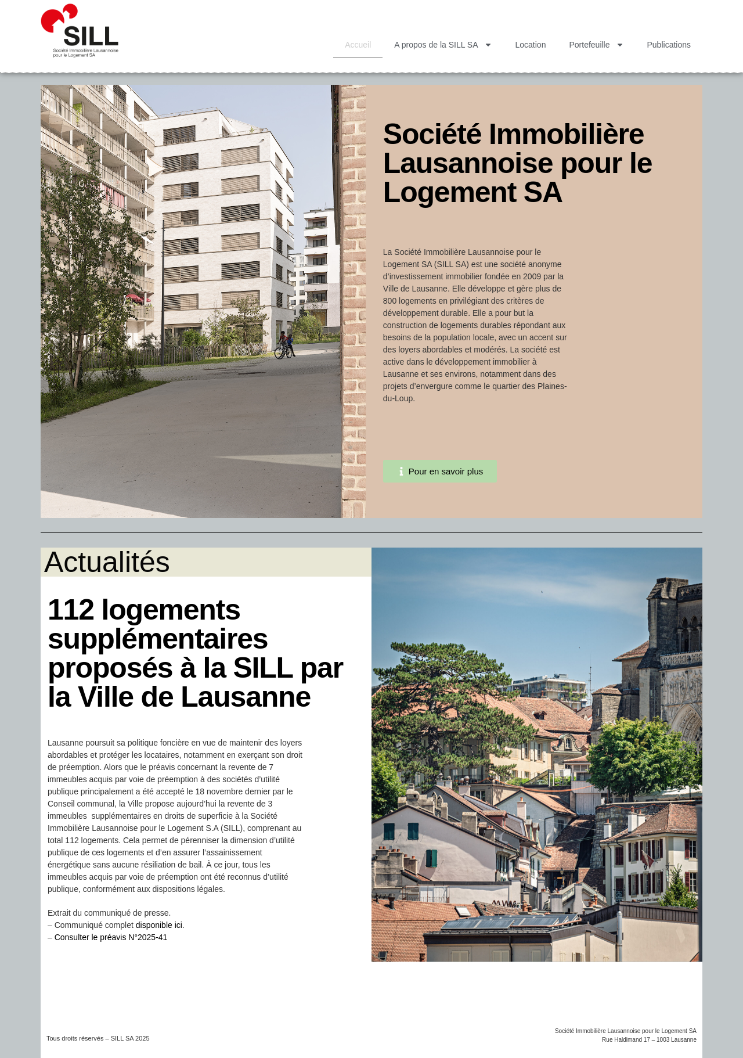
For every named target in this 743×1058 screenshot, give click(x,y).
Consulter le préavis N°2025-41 (111, 937)
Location (530, 44)
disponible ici (159, 925)
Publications (669, 44)
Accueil (358, 44)
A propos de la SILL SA (443, 45)
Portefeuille (596, 45)
